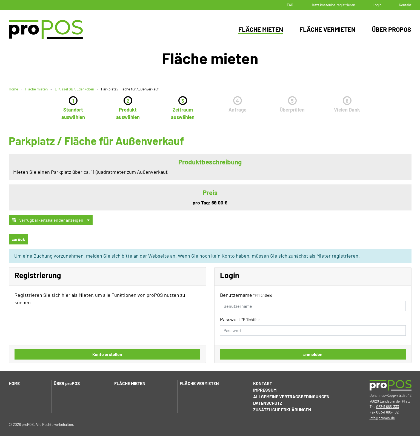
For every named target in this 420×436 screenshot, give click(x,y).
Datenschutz (267, 403)
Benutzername (246, 295)
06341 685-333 (387, 406)
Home (13, 89)
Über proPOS (391, 29)
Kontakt (405, 4)
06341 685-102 (387, 412)
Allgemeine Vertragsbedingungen (291, 396)
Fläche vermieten (327, 29)
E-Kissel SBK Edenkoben (74, 89)
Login (377, 4)
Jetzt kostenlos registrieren (333, 4)
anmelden (312, 354)
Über (67, 383)
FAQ (290, 4)
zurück (18, 239)
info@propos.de (382, 417)
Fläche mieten (260, 29)
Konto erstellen (107, 354)
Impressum (264, 389)
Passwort (240, 319)
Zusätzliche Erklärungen (282, 409)
